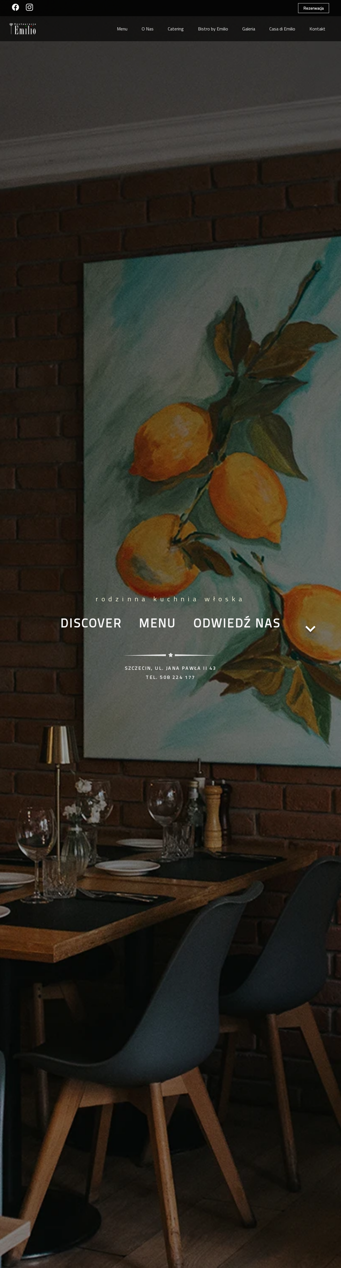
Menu (122, 28)
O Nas (148, 28)
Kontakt (317, 28)
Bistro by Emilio (213, 28)
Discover (91, 623)
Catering (176, 28)
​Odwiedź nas (237, 623)
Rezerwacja (313, 8)
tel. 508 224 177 (170, 677)
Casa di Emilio (282, 28)
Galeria (248, 28)
